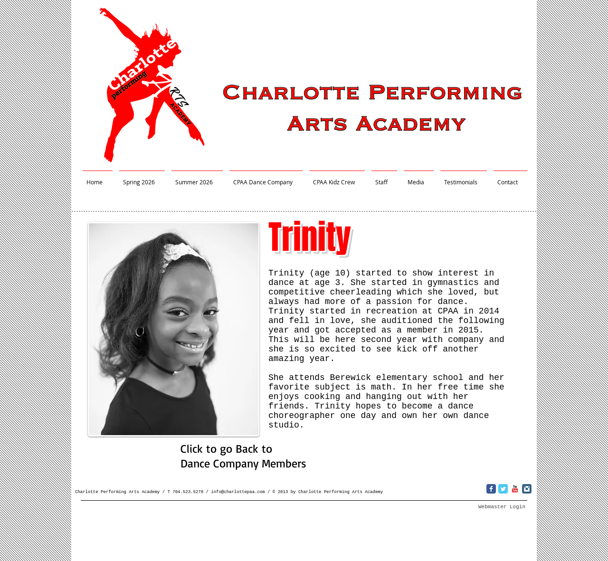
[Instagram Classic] (527, 489)
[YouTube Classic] (515, 489)
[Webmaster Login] (502, 507)
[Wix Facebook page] (491, 489)
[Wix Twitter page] (503, 489)
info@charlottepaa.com (238, 492)
